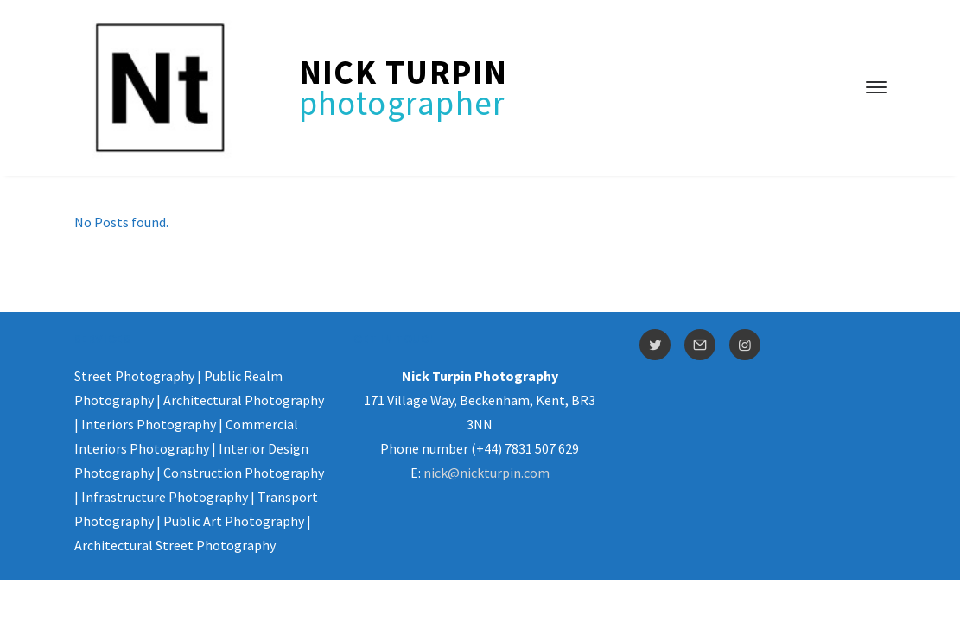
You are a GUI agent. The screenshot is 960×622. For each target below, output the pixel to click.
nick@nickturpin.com (486, 472)
